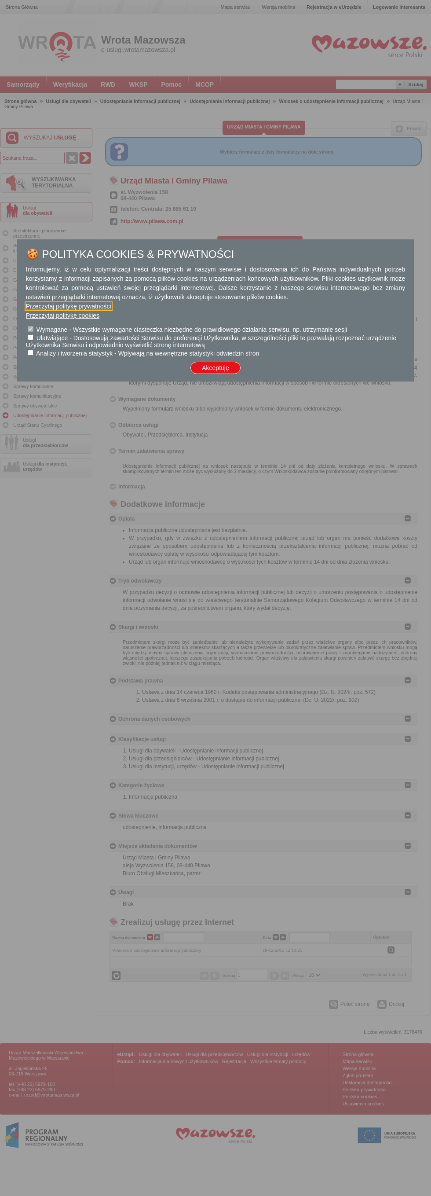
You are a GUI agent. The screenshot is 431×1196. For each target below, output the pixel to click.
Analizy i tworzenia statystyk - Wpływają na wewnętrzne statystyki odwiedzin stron (147, 353)
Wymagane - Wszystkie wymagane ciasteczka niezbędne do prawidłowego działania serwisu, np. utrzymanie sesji (192, 329)
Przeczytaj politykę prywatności (68, 306)
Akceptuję (215, 367)
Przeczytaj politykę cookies (62, 315)
